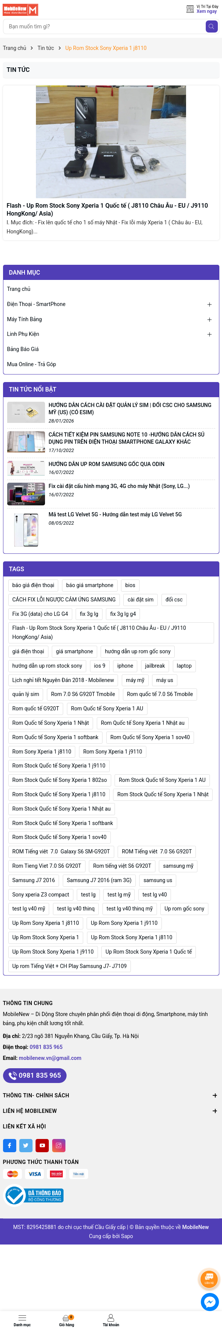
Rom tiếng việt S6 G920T (122, 866)
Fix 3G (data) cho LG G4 (40, 614)
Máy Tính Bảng (24, 319)
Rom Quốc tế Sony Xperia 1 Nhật (50, 723)
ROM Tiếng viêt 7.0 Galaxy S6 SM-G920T (61, 851)
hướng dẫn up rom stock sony (47, 666)
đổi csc (174, 600)
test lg (88, 895)
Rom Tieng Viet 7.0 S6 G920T (46, 866)
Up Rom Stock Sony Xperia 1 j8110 (131, 937)
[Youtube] (42, 1145)
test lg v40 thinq (76, 909)
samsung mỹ (178, 866)
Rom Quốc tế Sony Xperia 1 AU (107, 708)
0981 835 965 (46, 1047)
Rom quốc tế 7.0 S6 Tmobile (160, 694)
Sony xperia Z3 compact (40, 895)
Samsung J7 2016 (33, 880)
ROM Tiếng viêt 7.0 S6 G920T (157, 851)
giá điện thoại (28, 651)
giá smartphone (74, 651)
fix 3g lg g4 (123, 614)
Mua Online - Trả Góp (31, 364)
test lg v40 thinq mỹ (130, 909)
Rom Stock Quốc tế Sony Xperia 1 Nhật (162, 794)
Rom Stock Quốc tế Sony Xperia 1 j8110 (59, 794)
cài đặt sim (140, 600)
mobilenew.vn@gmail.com (50, 1058)
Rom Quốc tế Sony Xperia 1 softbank (55, 737)
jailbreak (155, 666)
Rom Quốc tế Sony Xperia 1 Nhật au (143, 723)
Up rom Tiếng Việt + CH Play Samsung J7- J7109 (69, 966)
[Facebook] (9, 1145)
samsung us (157, 880)
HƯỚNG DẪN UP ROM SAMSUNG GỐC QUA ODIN (107, 464)
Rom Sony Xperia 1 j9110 (112, 752)
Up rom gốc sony (184, 909)
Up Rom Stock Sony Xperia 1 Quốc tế (149, 952)
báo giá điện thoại (33, 585)
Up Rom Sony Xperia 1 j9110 (124, 923)
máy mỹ (135, 680)
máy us (164, 680)
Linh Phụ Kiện (23, 334)
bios (130, 585)
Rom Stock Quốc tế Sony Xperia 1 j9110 (59, 766)
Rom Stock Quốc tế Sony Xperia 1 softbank (62, 823)
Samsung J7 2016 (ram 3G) (99, 880)
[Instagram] (58, 1145)
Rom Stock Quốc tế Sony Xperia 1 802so (59, 780)
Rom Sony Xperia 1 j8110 (41, 752)
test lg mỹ (118, 895)
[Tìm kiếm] (212, 26)
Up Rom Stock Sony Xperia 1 (45, 937)
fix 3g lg (89, 614)
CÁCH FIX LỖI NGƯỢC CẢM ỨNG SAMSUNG (64, 600)
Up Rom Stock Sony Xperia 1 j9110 (53, 952)
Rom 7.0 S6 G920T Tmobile (83, 694)
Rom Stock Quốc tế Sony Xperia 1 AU (162, 780)
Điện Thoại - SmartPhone (36, 304)
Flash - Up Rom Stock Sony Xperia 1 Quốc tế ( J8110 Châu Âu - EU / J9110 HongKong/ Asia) (99, 632)
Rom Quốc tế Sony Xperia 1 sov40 (150, 737)
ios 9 (100, 666)
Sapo (127, 1236)
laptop (184, 666)
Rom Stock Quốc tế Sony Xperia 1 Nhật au (61, 809)
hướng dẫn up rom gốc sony (138, 651)
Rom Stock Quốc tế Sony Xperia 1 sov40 (59, 837)
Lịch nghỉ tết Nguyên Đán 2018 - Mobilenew (63, 680)
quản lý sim (25, 694)
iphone (125, 666)
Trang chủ (19, 289)
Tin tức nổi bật (33, 389)
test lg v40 (155, 895)
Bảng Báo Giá (23, 349)
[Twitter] (26, 1145)
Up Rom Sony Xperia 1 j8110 (45, 923)
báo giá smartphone (89, 585)
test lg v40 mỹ (28, 909)
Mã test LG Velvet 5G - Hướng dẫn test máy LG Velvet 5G (115, 514)
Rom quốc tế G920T (35, 708)
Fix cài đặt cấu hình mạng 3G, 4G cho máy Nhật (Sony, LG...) (119, 486)
